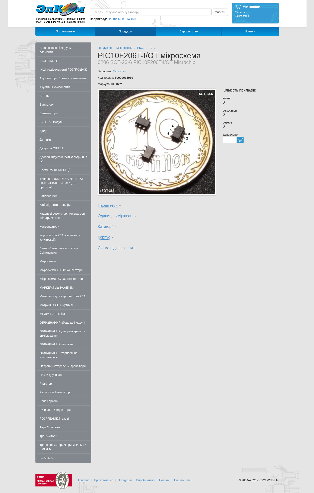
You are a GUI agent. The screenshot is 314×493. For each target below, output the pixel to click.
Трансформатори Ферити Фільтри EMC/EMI (63, 447)
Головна (83, 480)
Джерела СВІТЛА (52, 148)
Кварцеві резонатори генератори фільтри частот (62, 216)
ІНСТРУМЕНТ (49, 61)
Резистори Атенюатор (55, 392)
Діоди (43, 130)
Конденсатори (49, 226)
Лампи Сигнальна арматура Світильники (59, 250)
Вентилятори (49, 113)
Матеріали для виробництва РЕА (63, 296)
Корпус (104, 237)
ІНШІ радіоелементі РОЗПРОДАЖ (63, 69)
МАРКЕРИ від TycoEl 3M (57, 287)
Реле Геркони (49, 401)
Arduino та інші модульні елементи (56, 50)
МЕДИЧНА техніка (52, 314)
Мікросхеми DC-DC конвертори (61, 279)
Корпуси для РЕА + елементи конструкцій (60, 237)
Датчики (45, 139)
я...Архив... (47, 458)
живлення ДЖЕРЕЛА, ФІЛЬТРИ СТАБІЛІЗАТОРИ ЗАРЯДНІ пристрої (61, 183)
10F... (152, 47)
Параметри (108, 205)
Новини (250, 31)
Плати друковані (51, 375)
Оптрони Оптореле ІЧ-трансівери (63, 366)
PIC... (141, 47)
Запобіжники (48, 196)
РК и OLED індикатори (55, 410)
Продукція (126, 31)
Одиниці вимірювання (117, 216)
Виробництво (189, 31)
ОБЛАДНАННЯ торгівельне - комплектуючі (59, 355)
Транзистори (48, 436)
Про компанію (65, 31)
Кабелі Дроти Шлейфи (55, 205)
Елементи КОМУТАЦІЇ (55, 170)
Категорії (105, 226)
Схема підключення (115, 248)
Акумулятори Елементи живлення (63, 78)
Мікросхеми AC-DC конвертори (61, 270)
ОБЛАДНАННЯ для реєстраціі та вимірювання (62, 333)
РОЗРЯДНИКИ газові (54, 418)
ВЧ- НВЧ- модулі (51, 122)
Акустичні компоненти (55, 87)
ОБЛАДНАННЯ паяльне (56, 344)
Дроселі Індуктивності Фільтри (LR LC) (63, 159)
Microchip (119, 71)
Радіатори (47, 383)
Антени (45, 95)
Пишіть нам (182, 480)
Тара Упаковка (50, 427)
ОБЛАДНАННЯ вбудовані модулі (62, 322)
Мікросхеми (48, 261)
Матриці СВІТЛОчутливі (56, 305)
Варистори (47, 104)
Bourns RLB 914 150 (122, 19)
